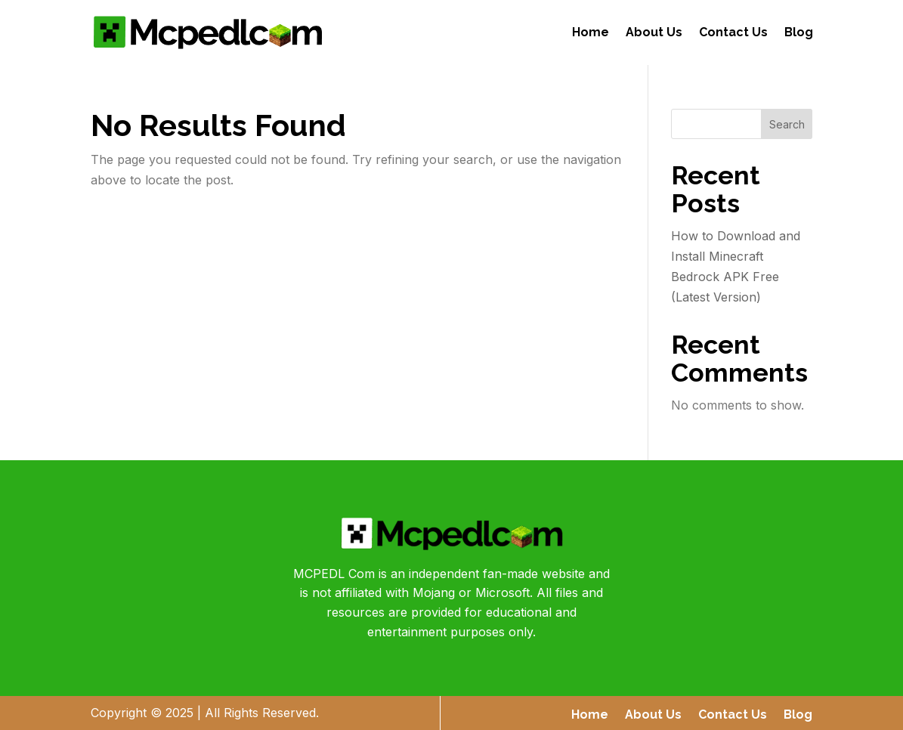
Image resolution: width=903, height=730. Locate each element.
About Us (654, 32)
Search (787, 124)
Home (590, 32)
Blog (798, 32)
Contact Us (733, 32)
